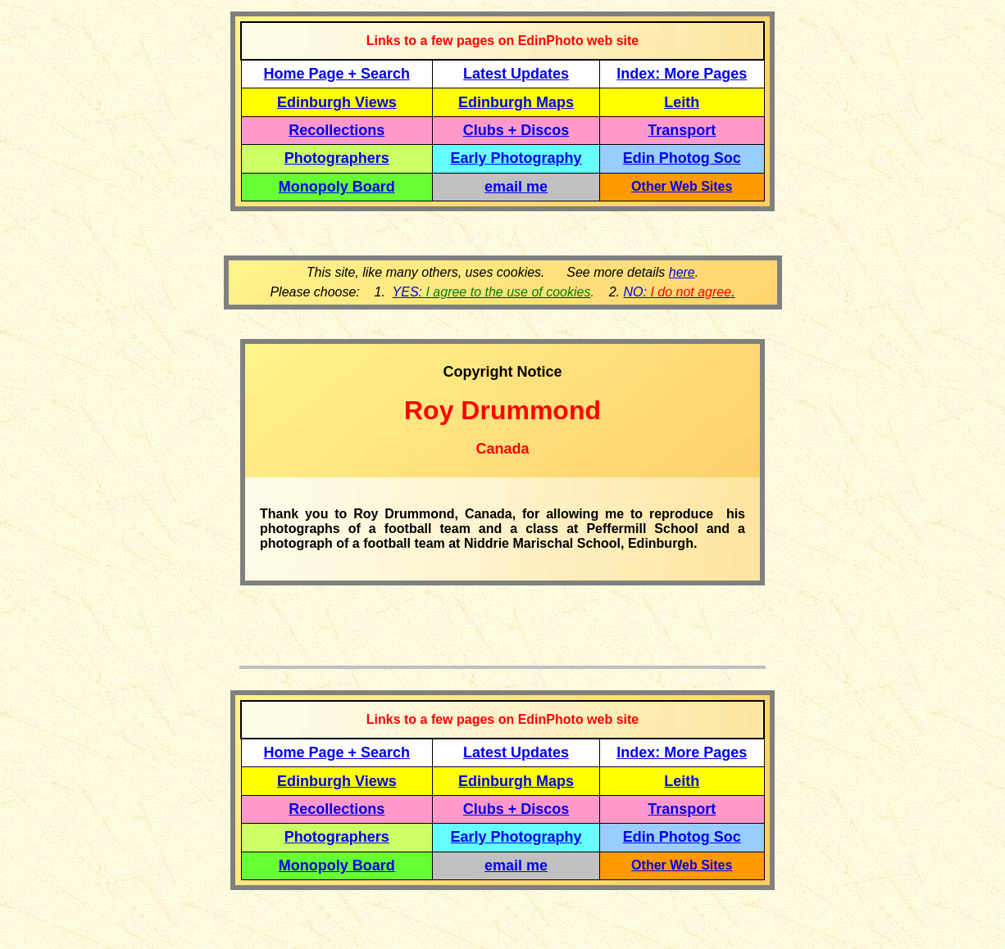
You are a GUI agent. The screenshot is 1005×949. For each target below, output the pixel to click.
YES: (492, 292)
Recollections (336, 130)
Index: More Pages (681, 74)
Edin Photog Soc (682, 158)
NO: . (678, 292)
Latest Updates (516, 74)
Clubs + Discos (516, 130)
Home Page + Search (337, 74)
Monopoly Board (337, 187)
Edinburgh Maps (516, 102)
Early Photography (516, 158)
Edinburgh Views (337, 102)
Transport (682, 130)
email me (516, 187)
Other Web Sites (681, 186)
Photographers (336, 158)
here (682, 272)
